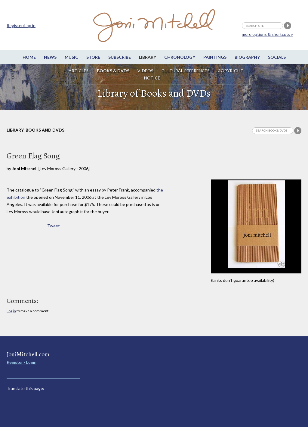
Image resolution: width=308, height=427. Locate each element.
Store (93, 57)
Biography (247, 57)
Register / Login (21, 362)
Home (29, 57)
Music (71, 57)
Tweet (53, 225)
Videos (145, 70)
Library (147, 57)
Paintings (214, 57)
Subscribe (119, 57)
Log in (11, 311)
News (50, 57)
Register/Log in (21, 25)
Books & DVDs (113, 70)
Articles (79, 70)
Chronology (179, 57)
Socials (277, 57)
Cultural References (186, 70)
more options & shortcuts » (267, 34)
